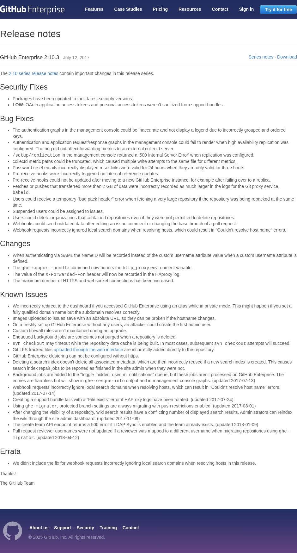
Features (94, 9)
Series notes (261, 56)
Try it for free (278, 9)
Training (108, 527)
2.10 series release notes (33, 73)
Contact (220, 9)
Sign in (246, 9)
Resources (190, 9)
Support (62, 527)
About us (39, 527)
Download (287, 56)
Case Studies (128, 9)
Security (85, 527)
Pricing (160, 9)
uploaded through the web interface (88, 349)
